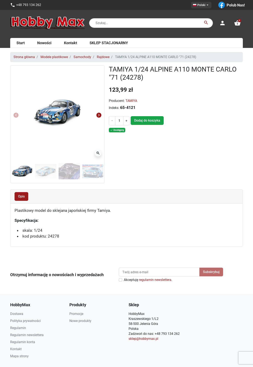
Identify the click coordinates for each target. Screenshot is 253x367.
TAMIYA (131, 101)
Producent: (117, 101)
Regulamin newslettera (27, 335)
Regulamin (18, 328)
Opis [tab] (21, 196)
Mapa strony (19, 356)
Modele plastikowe (54, 57)
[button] (237, 23)
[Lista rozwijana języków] (201, 5)
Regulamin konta (22, 342)
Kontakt (16, 349)
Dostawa (16, 314)
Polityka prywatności (25, 321)
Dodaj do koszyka (147, 120)
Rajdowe (103, 57)
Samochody (82, 57)
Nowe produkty (80, 321)
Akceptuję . (148, 280)
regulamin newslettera (155, 280)
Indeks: (114, 108)
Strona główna (24, 57)
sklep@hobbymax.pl (143, 339)
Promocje (76, 314)
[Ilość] (119, 120)
